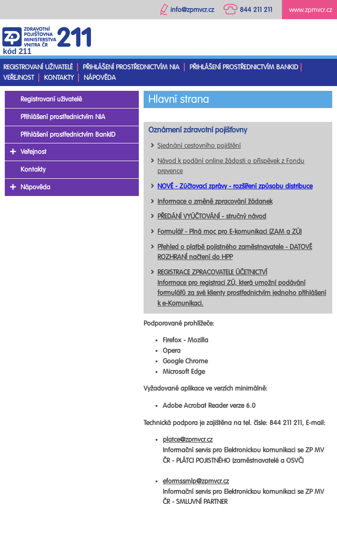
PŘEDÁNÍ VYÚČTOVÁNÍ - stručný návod (211, 216)
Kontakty (59, 78)
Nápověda (100, 78)
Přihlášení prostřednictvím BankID (244, 67)
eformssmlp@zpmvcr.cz (196, 481)
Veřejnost (18, 78)
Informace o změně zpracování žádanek (214, 201)
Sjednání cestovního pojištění (199, 146)
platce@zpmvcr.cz (188, 440)
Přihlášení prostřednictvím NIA (131, 67)
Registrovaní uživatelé (38, 67)
